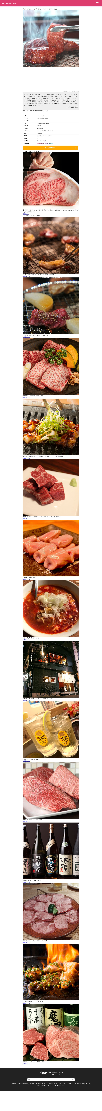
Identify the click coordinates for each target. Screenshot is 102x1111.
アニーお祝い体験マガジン (9, 3)
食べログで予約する (50, 147)
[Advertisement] (51, 79)
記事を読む (26, 214)
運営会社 (14, 1083)
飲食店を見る (26, 276)
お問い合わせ (33, 1083)
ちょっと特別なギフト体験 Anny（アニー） (55, 1083)
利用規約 (40, 1083)
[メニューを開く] (97, 3)
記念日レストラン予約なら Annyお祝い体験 (79, 1083)
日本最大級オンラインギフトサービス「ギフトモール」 (51, 1085)
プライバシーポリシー (23, 1083)
